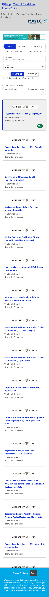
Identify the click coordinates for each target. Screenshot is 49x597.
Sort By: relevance (11, 89)
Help (6, 4)
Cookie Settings (20, 573)
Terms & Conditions (24, 4)
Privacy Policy (9, 8)
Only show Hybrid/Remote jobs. (21, 78)
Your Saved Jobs (35, 51)
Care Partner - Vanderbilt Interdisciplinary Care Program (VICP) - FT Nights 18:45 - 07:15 (24, 420)
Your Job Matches (14, 51)
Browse (22, 46)
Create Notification (36, 89)
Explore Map (36, 46)
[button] (32, 74)
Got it (33, 573)
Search (10, 46)
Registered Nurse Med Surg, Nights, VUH (24, 113)
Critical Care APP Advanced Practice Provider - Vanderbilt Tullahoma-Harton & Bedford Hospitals (24, 483)
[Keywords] (24, 59)
